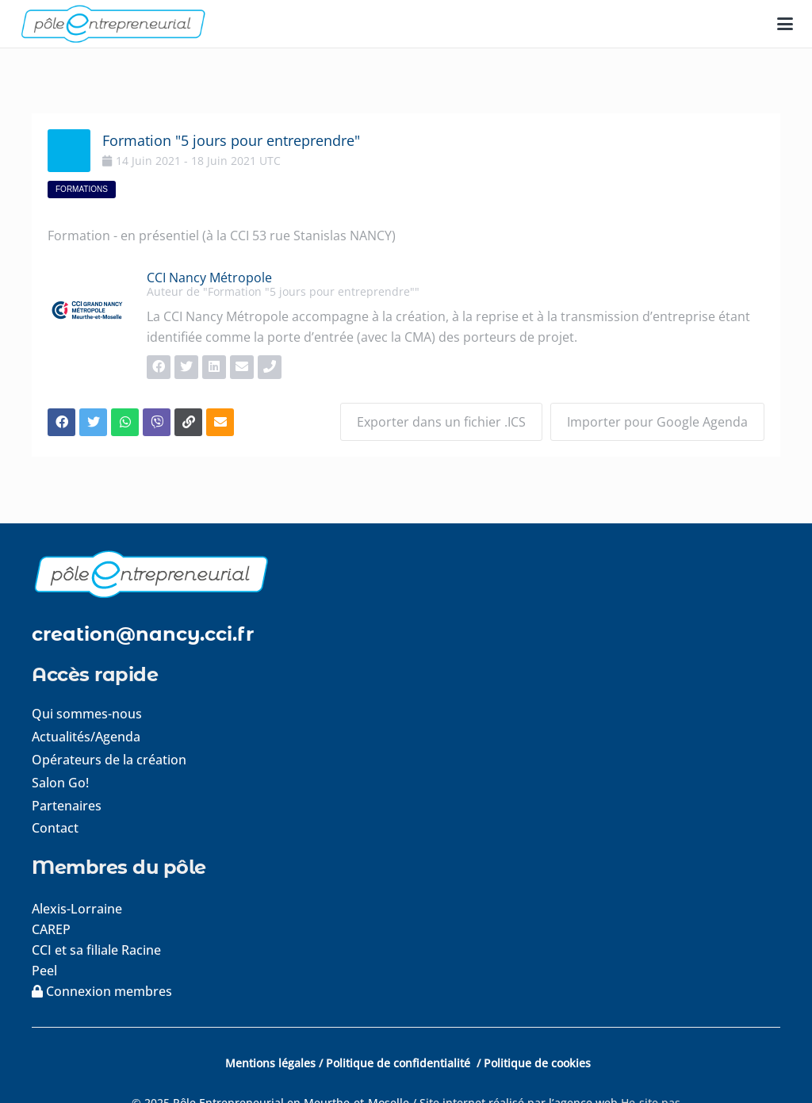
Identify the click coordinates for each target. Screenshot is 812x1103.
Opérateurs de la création (109, 759)
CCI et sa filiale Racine (98, 950)
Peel (44, 970)
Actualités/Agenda (86, 736)
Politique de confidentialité (399, 1062)
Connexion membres (102, 991)
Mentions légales (270, 1062)
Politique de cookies (537, 1062)
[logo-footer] (406, 574)
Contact (55, 828)
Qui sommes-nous (87, 713)
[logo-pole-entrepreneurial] (112, 24)
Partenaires (67, 805)
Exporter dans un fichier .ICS (441, 422)
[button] (785, 24)
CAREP (51, 929)
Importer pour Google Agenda (657, 422)
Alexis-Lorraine (77, 908)
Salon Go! (60, 782)
